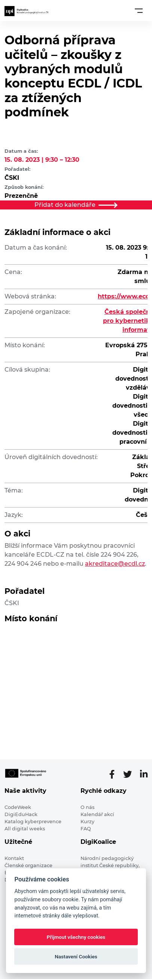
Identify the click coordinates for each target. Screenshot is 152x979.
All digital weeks (24, 828)
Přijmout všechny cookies (76, 937)
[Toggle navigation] (139, 11)
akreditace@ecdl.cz (115, 563)
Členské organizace (28, 865)
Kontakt (14, 858)
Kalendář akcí (97, 814)
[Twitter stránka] (130, 774)
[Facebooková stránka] (115, 774)
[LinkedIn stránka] (144, 774)
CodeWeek (17, 807)
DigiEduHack (20, 814)
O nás (87, 807)
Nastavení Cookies (76, 956)
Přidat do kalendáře (76, 204)
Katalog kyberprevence (32, 821)
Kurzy (87, 821)
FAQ (85, 828)
